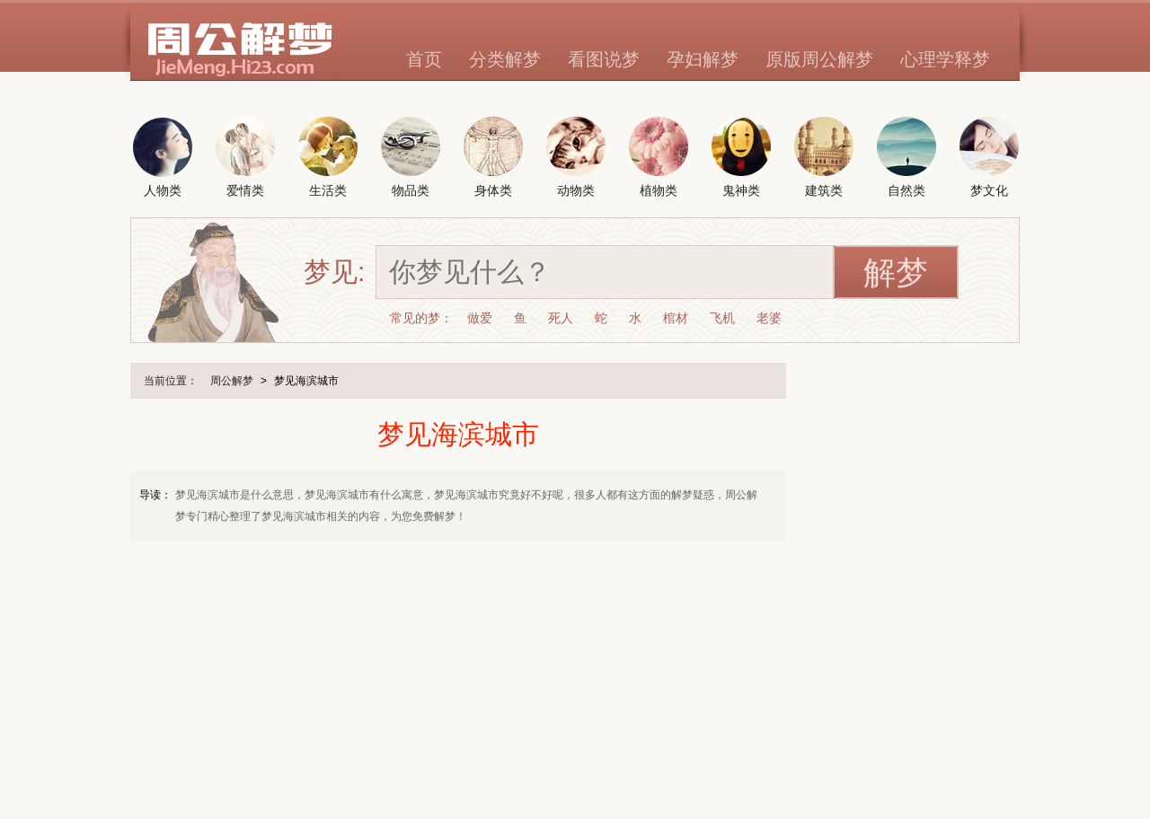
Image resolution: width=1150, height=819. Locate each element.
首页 (424, 59)
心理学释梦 (945, 59)
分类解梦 (505, 59)
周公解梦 (231, 380)
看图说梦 (604, 59)
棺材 (675, 318)
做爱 (479, 318)
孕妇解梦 (703, 59)
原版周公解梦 (819, 59)
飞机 (722, 318)
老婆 (769, 318)
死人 (560, 318)
